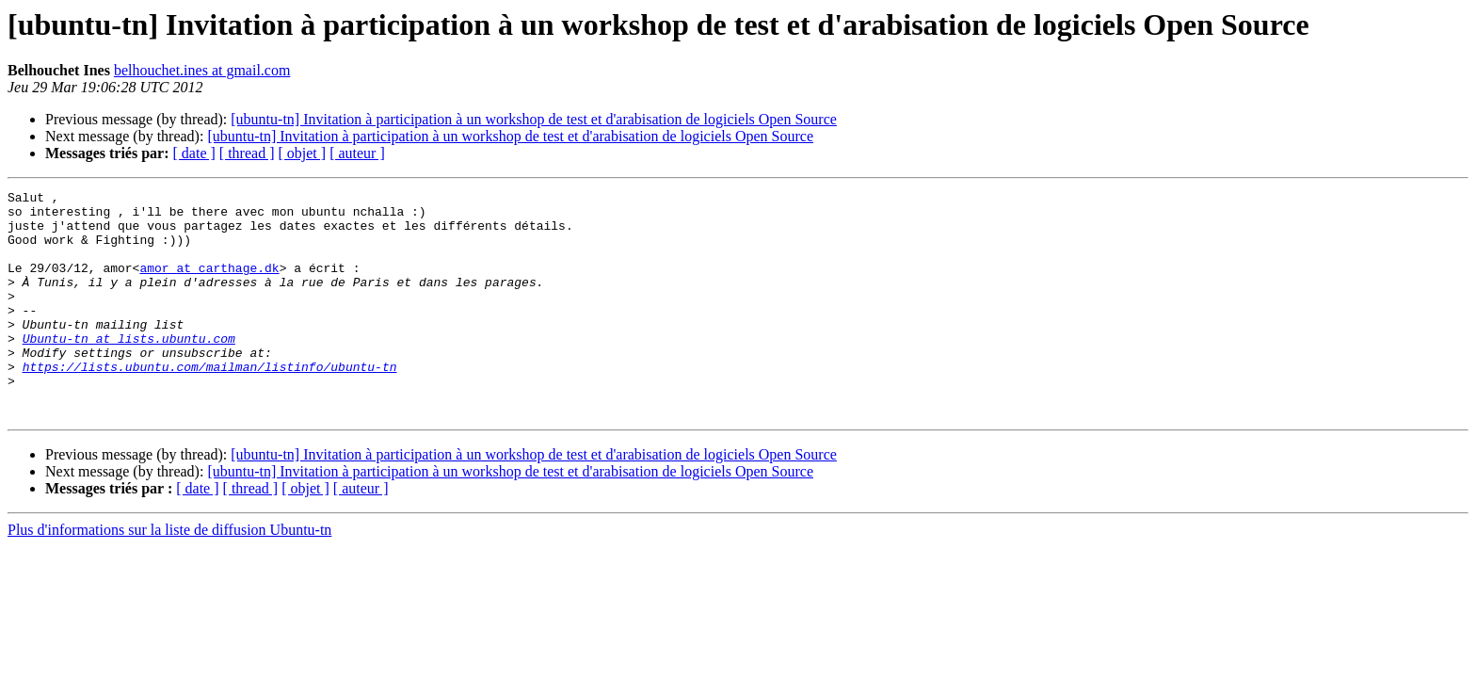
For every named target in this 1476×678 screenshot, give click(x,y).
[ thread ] (247, 153)
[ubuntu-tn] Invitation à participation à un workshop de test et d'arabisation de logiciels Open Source (534, 119)
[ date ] (194, 153)
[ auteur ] (357, 153)
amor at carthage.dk (209, 284)
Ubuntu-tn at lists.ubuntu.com (129, 369)
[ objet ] (302, 153)
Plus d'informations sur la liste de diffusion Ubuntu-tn (169, 575)
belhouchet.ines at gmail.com (202, 70)
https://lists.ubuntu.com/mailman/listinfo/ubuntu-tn (210, 403)
